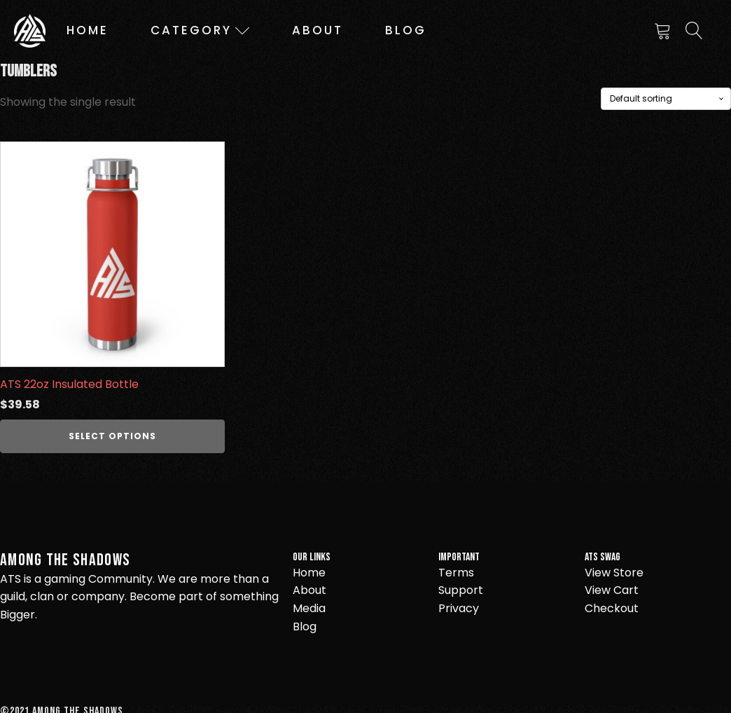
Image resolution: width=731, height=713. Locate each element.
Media (309, 608)
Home (88, 30)
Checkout (612, 608)
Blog (405, 30)
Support (460, 590)
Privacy (458, 608)
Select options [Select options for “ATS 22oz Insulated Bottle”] (112, 436)
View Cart (612, 590)
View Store (614, 573)
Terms (456, 573)
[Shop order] (666, 99)
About (317, 30)
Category (200, 30)
